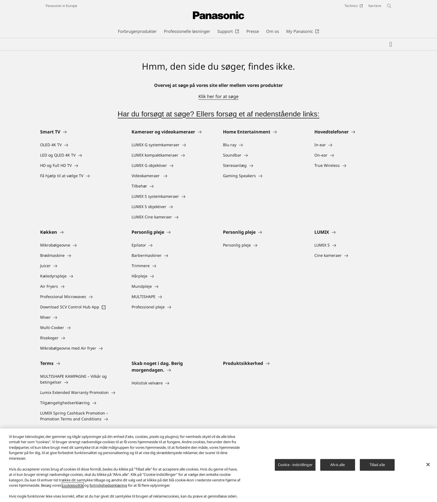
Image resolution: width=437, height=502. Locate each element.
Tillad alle (377, 464)
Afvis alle (337, 464)
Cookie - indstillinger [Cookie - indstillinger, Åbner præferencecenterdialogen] (295, 464)
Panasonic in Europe (61, 5)
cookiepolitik (72, 485)
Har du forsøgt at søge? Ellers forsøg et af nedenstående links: (218, 114)
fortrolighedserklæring (108, 485)
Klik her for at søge (218, 96)
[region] (218, 465)
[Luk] (428, 464)
